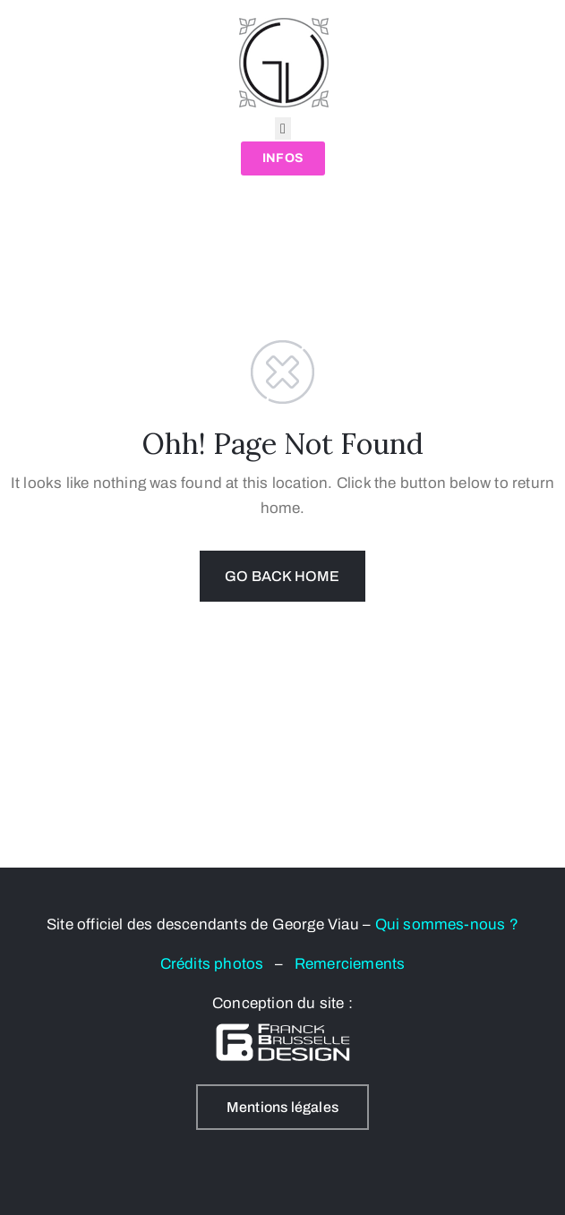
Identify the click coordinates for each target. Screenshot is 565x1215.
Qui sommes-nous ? (446, 924)
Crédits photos (217, 963)
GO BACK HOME (282, 576)
